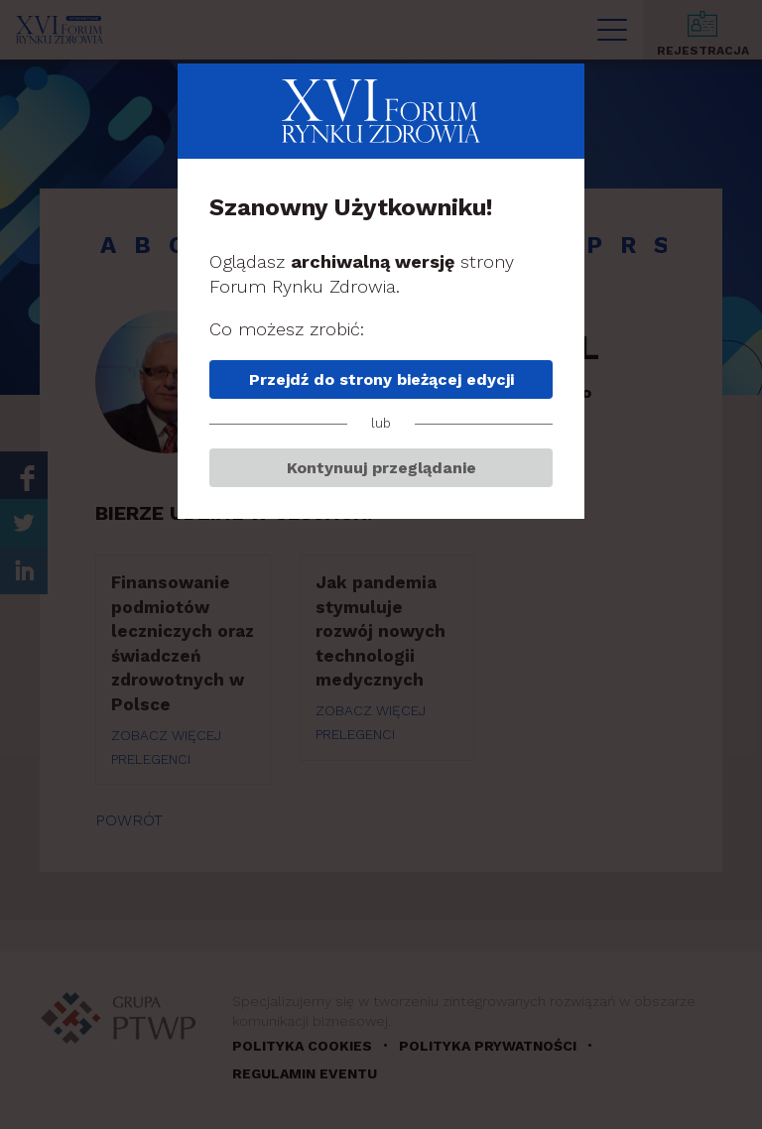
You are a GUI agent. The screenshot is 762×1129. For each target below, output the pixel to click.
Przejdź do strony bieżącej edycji (381, 379)
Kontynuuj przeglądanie (381, 467)
